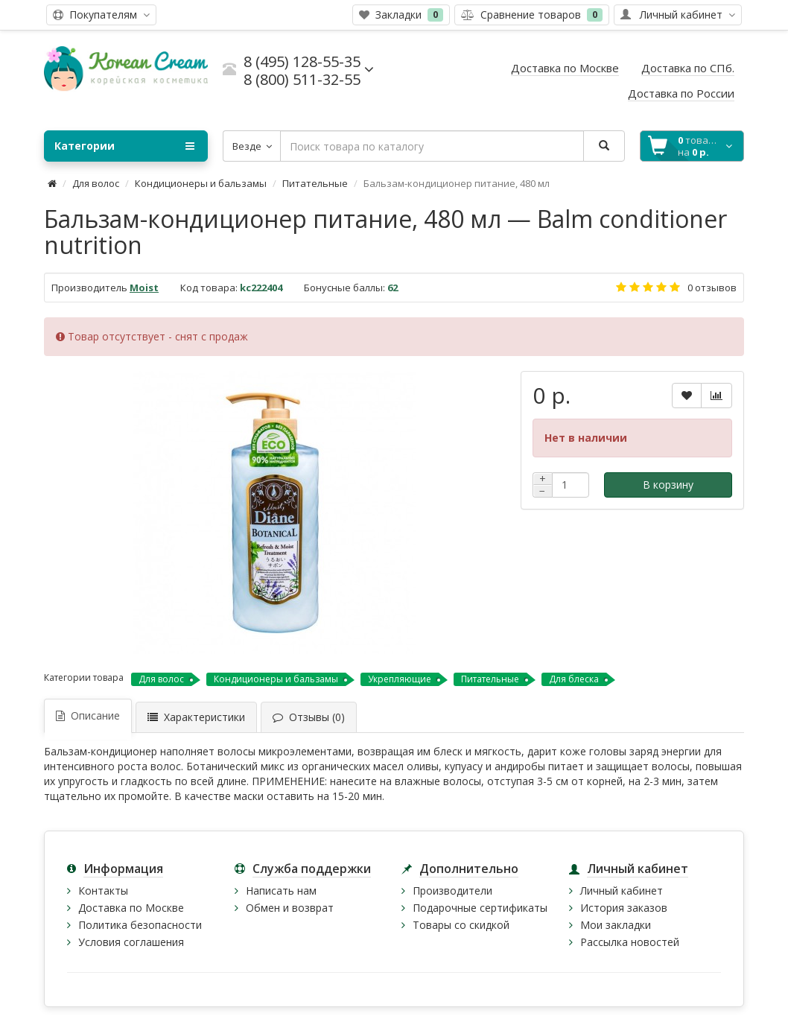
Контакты (103, 890)
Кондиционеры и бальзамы (201, 183)
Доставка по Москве (131, 908)
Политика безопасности (140, 925)
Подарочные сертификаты (480, 908)
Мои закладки (615, 925)
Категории (124, 146)
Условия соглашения (131, 942)
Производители (452, 890)
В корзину (668, 484)
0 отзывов (712, 287)
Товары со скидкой (461, 925)
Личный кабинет (621, 890)
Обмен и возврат (290, 908)
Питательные (315, 183)
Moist (144, 287)
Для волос (95, 183)
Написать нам (281, 890)
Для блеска (574, 679)
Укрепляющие (399, 679)
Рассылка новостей (629, 942)
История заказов (623, 908)
